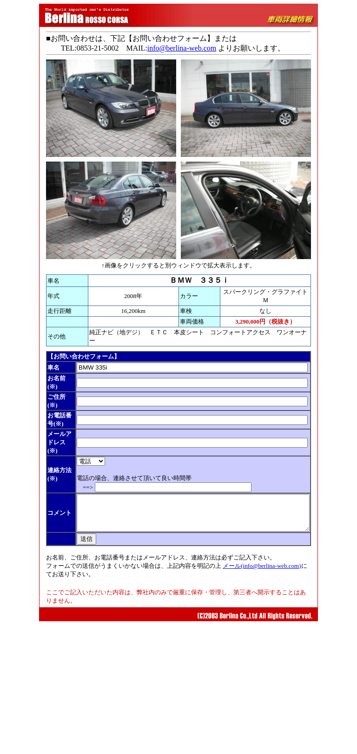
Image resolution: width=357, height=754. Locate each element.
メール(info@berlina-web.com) (257, 694)
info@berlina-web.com (176, 48)
